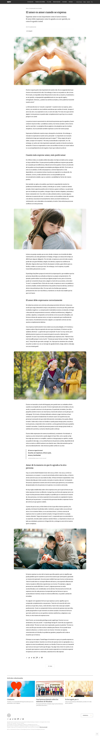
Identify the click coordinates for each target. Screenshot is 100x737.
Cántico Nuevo (79, 1)
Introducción (30, 1)
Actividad (64, 1)
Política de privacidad (43, 727)
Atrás (51, 666)
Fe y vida (49, 1)
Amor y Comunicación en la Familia (34, 8)
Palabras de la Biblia (40, 1)
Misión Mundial (56, 1)
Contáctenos (85, 715)
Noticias (71, 1)
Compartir (29, 31)
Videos (84, 1)
